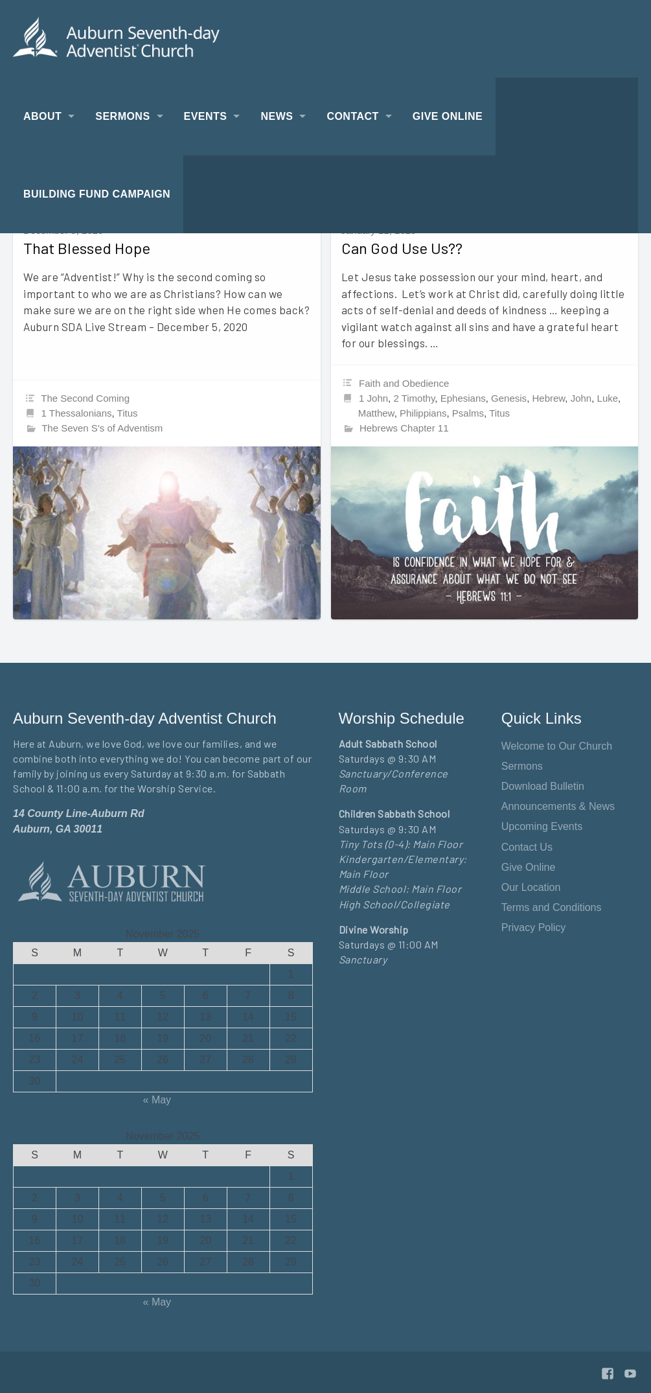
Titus (127, 413)
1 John (373, 398)
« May (157, 1099)
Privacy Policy (533, 927)
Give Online (448, 116)
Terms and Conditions (551, 907)
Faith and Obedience (404, 383)
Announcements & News (558, 806)
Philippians (423, 413)
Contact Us (527, 847)
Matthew (376, 413)
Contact (352, 116)
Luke (608, 398)
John (581, 398)
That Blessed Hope (86, 247)
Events (205, 116)
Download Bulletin (542, 786)
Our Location (531, 887)
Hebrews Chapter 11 (404, 427)
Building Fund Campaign (96, 194)
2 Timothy (414, 398)
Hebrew (548, 398)
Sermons (122, 116)
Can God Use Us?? (402, 247)
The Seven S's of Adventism (102, 427)
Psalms (468, 413)
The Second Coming (85, 398)
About (42, 116)
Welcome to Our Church (556, 746)
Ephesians (463, 398)
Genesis (509, 398)
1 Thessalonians (76, 413)
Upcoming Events (541, 826)
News (276, 116)
